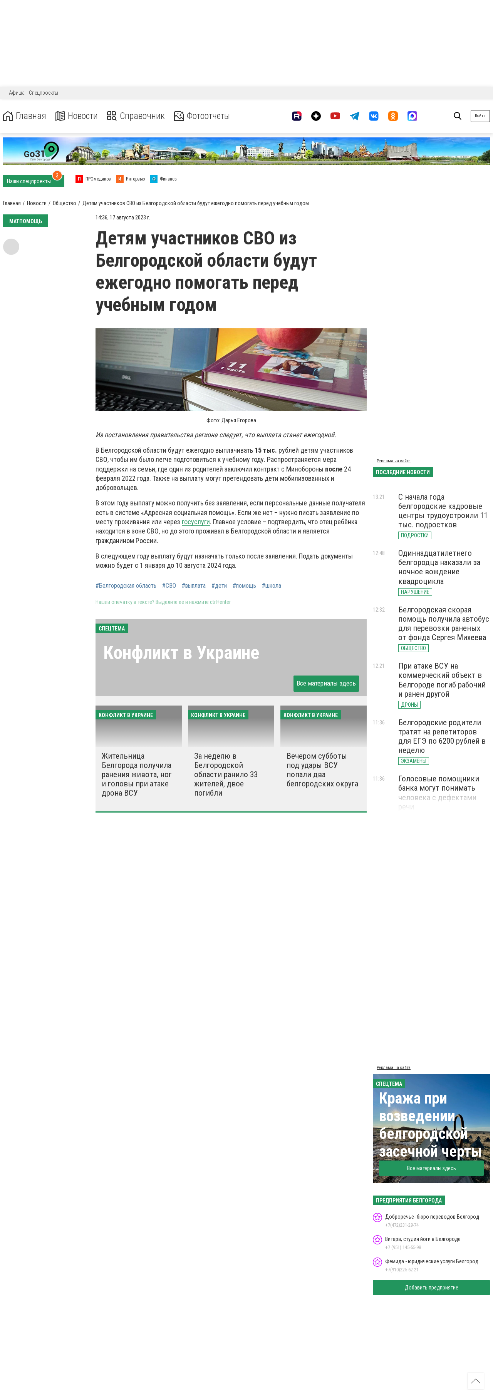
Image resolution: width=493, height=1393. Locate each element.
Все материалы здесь (326, 683)
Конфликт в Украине (181, 653)
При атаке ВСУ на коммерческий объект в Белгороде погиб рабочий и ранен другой (442, 679)
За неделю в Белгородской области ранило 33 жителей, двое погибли (226, 774)
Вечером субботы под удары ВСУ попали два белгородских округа (322, 769)
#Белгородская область (126, 585)
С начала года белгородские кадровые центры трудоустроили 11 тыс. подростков (443, 510)
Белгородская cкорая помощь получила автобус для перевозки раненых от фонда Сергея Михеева (443, 623)
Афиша (17, 93)
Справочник (136, 116)
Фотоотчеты (203, 116)
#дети (219, 585)
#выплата (194, 585)
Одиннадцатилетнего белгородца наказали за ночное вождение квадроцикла (439, 567)
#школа (271, 585)
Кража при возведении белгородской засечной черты (430, 1125)
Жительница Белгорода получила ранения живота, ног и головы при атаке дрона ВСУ (137, 774)
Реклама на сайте (394, 460)
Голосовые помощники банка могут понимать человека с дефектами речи (438, 792)
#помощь (244, 585)
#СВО (169, 585)
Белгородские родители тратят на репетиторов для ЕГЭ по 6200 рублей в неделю (442, 736)
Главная (24, 116)
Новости (76, 116)
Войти (480, 115)
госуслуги (196, 522)
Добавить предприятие (431, 1287)
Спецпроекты (43, 93)
